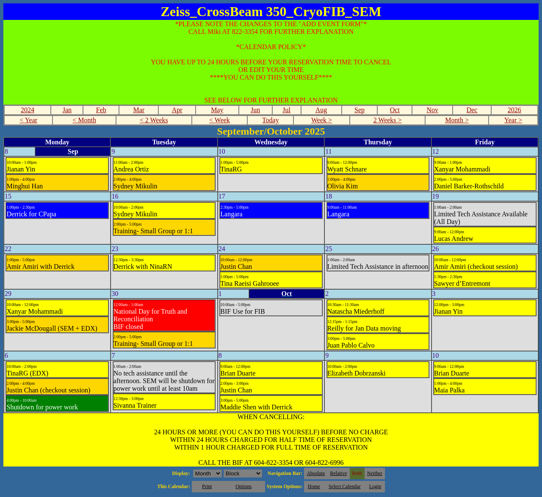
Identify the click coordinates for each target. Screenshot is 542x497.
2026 (514, 109)
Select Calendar (345, 486)
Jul (286, 109)
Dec (472, 109)
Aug (321, 109)
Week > (321, 120)
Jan (67, 109)
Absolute (316, 473)
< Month (84, 120)
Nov (433, 109)
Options (243, 486)
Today (270, 120)
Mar (138, 109)
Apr (177, 109)
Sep (359, 109)
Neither (374, 473)
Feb (101, 109)
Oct (395, 109)
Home (314, 486)
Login (375, 486)
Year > (513, 120)
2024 (27, 109)
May (217, 109)
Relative (338, 473)
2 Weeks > (387, 120)
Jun (255, 109)
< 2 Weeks (154, 120)
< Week (219, 120)
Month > (457, 120)
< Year (28, 120)
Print (207, 486)
